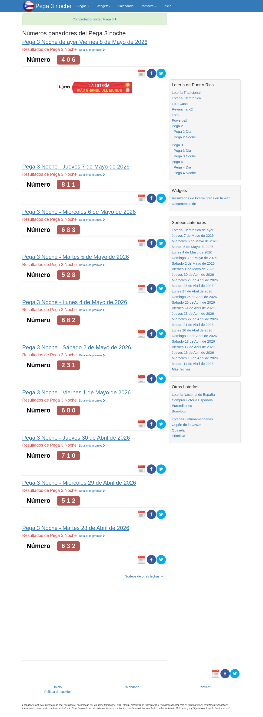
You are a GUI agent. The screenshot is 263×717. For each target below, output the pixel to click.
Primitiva (178, 436)
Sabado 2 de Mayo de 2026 (193, 263)
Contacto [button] (148, 6)
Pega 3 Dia (181, 150)
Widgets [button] (104, 6)
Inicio (167, 6)
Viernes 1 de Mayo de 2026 (193, 269)
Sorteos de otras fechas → (144, 576)
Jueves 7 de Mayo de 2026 (193, 235)
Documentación (184, 204)
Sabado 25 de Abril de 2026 (193, 302)
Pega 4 (177, 162)
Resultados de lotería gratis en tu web (201, 198)
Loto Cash (180, 104)
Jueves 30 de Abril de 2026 (193, 274)
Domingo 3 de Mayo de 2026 (194, 258)
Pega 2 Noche (184, 137)
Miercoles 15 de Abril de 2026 (195, 358)
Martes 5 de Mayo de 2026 (192, 247)
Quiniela (178, 430)
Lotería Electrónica (186, 98)
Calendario (125, 6)
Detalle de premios (92, 50)
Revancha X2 (182, 109)
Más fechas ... (183, 369)
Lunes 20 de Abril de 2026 (192, 330)
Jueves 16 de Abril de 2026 (193, 352)
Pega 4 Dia (181, 167)
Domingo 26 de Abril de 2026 (194, 297)
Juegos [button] (83, 6)
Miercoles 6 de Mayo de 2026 (195, 241)
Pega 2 (177, 126)
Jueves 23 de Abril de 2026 (193, 313)
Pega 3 (177, 145)
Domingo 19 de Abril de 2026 (194, 336)
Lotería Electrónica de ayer (192, 230)
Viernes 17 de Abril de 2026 (193, 347)
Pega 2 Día (181, 131)
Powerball (179, 120)
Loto (175, 115)
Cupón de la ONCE (187, 425)
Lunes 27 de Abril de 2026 (192, 291)
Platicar (205, 687)
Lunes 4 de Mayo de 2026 (192, 252)
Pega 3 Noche (184, 156)
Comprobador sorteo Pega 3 (95, 19)
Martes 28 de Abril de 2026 (192, 286)
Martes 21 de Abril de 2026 (192, 325)
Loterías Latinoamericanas (192, 419)
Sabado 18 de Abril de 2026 (193, 341)
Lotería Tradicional (186, 92)
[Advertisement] (95, 127)
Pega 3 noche (53, 6)
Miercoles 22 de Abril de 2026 (195, 319)
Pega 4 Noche (184, 173)
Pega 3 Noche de (85, 42)
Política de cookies (57, 692)
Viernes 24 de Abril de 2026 (193, 308)
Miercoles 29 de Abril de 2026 (195, 280)
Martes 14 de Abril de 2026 (192, 364)
